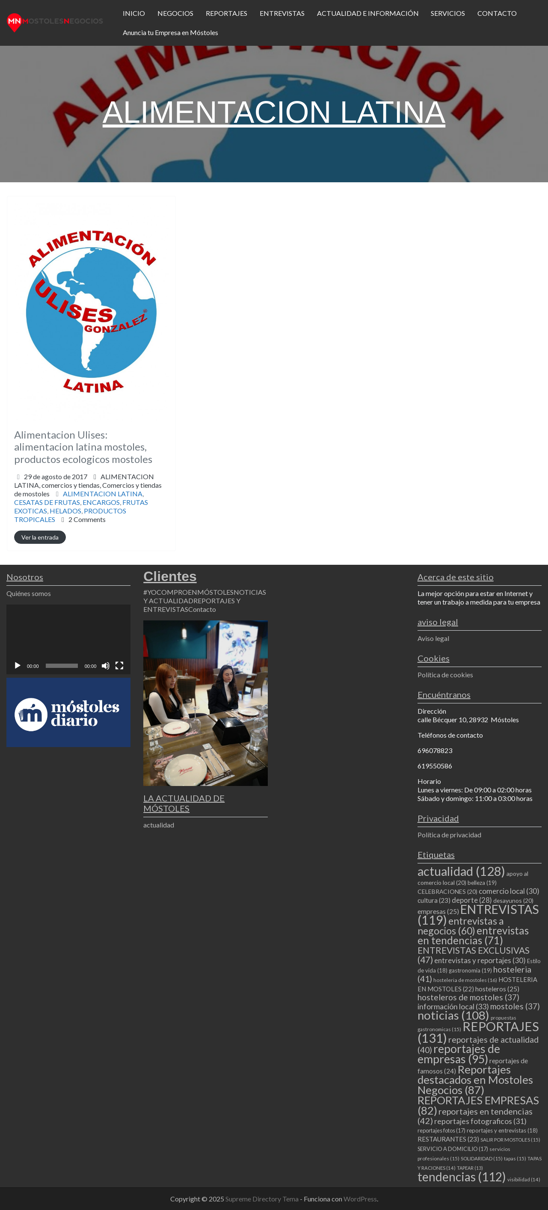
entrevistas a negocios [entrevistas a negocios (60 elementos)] (461, 926)
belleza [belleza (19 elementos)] (482, 882)
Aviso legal (433, 638)
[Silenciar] (105, 665)
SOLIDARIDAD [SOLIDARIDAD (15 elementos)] (482, 1158)
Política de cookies (445, 674)
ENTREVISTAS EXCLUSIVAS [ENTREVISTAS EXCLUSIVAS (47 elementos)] (474, 955)
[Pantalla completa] (119, 665)
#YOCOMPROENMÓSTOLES (188, 592)
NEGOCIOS (175, 13)
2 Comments (87, 519)
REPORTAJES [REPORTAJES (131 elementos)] (478, 1032)
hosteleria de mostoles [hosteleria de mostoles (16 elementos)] (465, 980)
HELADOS (65, 511)
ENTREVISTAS (282, 13)
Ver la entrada (40, 537)
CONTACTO (497, 13)
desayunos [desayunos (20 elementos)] (513, 900)
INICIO (134, 13)
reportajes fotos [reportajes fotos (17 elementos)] (441, 1130)
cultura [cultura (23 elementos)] (434, 900)
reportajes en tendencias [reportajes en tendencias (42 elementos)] (475, 1116)
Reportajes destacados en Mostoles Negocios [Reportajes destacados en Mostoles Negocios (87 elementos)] (475, 1079)
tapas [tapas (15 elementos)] (515, 1158)
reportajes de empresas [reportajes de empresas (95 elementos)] (459, 1054)
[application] (68, 639)
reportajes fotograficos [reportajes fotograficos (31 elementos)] (480, 1121)
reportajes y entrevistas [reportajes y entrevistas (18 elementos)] (502, 1130)
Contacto (202, 609)
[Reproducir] (17, 665)
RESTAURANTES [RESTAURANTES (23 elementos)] (448, 1139)
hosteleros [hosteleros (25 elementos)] (497, 989)
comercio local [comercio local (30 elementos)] (509, 891)
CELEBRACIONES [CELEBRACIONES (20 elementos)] (447, 891)
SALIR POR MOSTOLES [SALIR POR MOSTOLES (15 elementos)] (510, 1139)
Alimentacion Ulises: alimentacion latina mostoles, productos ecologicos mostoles (83, 447)
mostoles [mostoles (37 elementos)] (515, 1006)
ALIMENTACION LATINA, (88, 485)
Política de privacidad (449, 834)
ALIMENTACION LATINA (102, 493)
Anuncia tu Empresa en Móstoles (170, 32)
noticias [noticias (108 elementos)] (453, 1015)
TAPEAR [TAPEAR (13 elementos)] (470, 1168)
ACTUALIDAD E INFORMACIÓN (368, 13)
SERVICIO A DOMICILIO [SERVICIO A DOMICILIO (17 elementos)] (453, 1148)
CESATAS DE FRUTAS (47, 502)
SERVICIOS (448, 13)
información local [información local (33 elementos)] (453, 1006)
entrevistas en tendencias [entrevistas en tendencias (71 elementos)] (473, 935)
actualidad (158, 825)
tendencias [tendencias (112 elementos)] (462, 1176)
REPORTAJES (226, 13)
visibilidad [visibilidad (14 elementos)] (523, 1179)
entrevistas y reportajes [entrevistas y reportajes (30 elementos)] (480, 960)
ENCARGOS (101, 502)
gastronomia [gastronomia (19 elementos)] (470, 970)
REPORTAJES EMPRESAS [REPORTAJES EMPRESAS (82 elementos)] (478, 1105)
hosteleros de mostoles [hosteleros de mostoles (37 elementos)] (468, 997)
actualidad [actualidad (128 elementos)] (461, 870)
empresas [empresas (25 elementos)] (438, 911)
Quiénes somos (28, 593)
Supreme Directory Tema (262, 1199)
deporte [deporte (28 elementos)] (472, 900)
